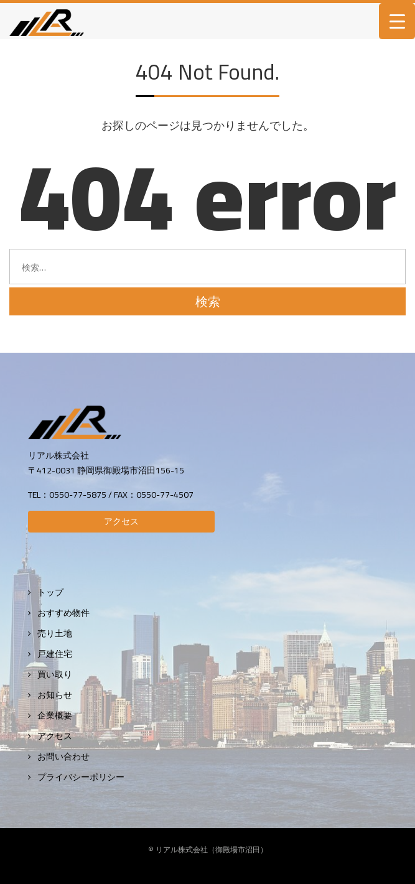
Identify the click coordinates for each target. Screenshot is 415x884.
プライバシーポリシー (80, 777)
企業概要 (54, 715)
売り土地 (54, 633)
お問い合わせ (63, 756)
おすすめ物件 (63, 613)
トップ (50, 592)
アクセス (121, 521)
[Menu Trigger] (397, 21)
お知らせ (54, 695)
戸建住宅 (54, 654)
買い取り (54, 674)
